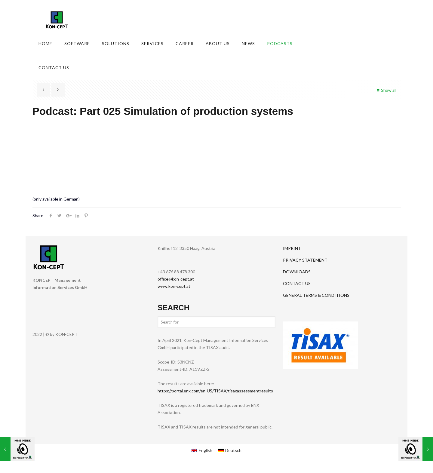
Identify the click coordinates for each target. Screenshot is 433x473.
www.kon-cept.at (174, 286)
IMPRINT (292, 248)
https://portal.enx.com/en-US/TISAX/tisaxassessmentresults (215, 390)
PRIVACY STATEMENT (305, 260)
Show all (385, 90)
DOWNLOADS (297, 271)
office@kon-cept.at (176, 278)
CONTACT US (297, 283)
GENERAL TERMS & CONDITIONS (316, 295)
